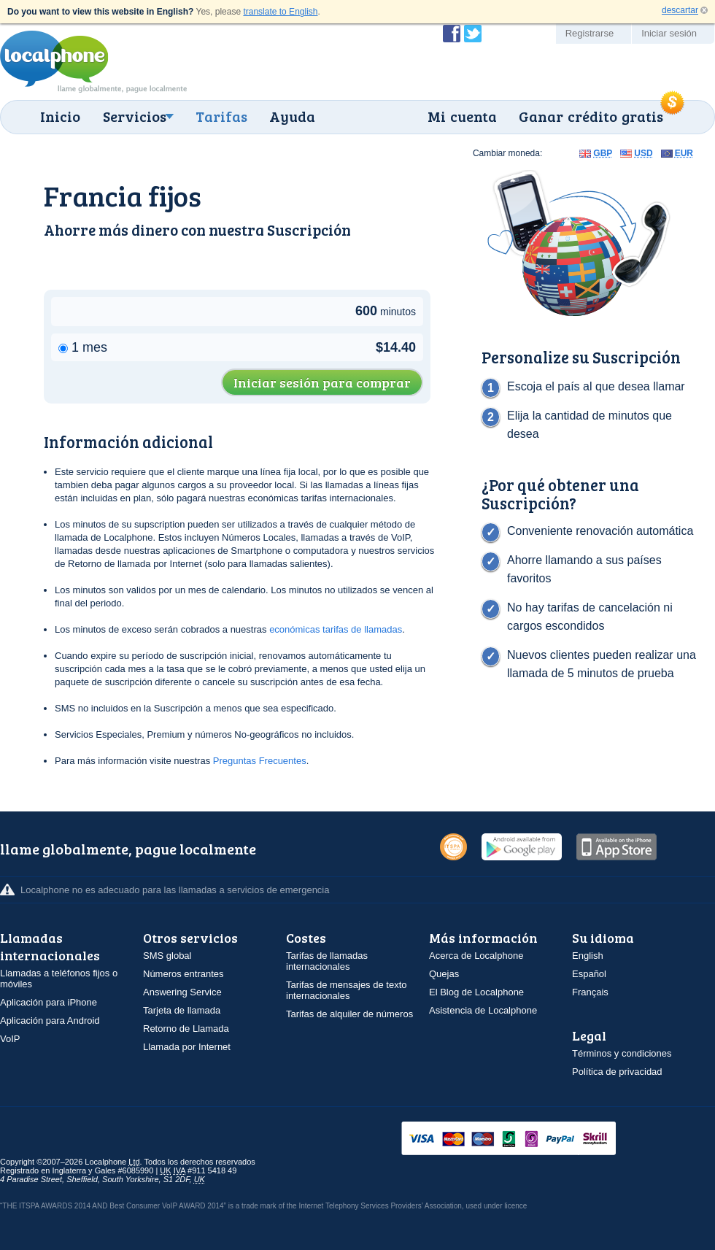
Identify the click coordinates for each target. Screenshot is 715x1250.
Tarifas (221, 116)
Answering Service (182, 992)
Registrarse (589, 33)
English (587, 955)
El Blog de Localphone (476, 992)
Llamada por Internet (187, 1046)
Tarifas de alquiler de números (349, 1013)
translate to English (280, 12)
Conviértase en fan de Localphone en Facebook (451, 33)
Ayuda (292, 116)
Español (589, 973)
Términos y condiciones (622, 1053)
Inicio (60, 116)
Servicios (134, 116)
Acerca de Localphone (476, 955)
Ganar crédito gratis (591, 116)
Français (590, 992)
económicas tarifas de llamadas (335, 629)
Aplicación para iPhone (48, 1002)
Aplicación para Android (50, 1020)
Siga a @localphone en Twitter (473, 33)
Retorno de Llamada (186, 1028)
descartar (680, 10)
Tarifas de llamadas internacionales (327, 961)
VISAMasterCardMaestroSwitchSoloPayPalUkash (529, 1139)
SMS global (167, 955)
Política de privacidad (617, 1071)
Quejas (444, 973)
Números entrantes (183, 973)
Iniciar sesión (669, 33)
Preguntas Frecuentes (259, 760)
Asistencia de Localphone (483, 1010)
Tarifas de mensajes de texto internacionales (346, 990)
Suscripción (309, 229)
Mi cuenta (462, 116)
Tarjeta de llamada (181, 1010)
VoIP (10, 1038)
